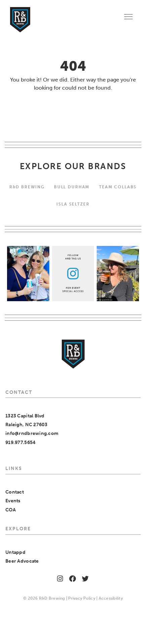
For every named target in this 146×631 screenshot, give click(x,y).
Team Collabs (118, 186)
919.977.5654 (20, 442)
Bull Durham (72, 186)
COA (10, 510)
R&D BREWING (27, 186)
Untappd (15, 552)
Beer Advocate (22, 561)
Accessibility (111, 598)
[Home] (20, 19)
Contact (14, 492)
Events (12, 501)
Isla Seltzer (72, 204)
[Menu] (128, 16)
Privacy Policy (81, 598)
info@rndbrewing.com (31, 433)
